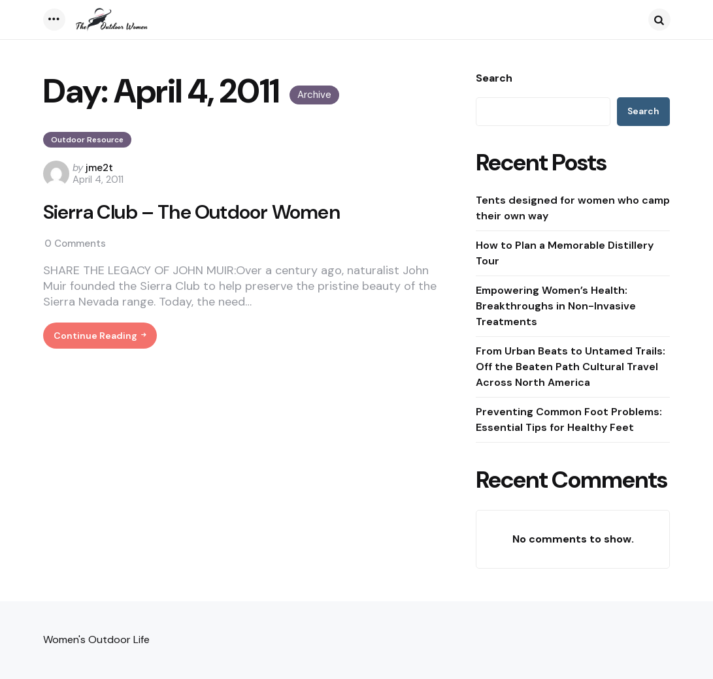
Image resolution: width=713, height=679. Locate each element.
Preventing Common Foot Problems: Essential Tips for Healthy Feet (569, 419)
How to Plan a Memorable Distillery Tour (565, 253)
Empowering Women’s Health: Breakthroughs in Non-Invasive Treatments (556, 305)
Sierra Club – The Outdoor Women (191, 212)
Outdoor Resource (87, 139)
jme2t (99, 167)
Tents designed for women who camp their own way (573, 208)
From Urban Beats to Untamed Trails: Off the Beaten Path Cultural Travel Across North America (570, 366)
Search (494, 78)
